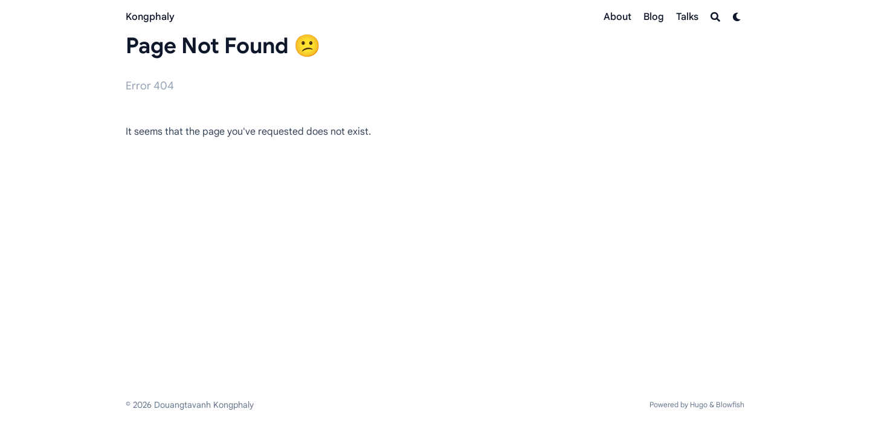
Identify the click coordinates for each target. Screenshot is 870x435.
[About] (617, 17)
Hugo (698, 404)
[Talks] (687, 17)
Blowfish (730, 404)
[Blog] (653, 17)
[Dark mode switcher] (737, 17)
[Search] (715, 17)
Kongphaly (150, 17)
